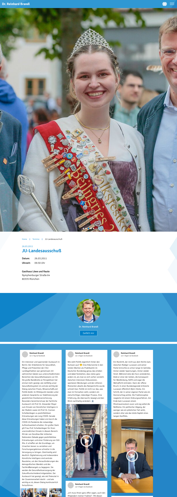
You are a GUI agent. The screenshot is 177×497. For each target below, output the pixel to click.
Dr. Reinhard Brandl (88, 326)
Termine (36, 239)
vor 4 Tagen (125, 356)
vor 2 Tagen (79, 356)
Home (24, 239)
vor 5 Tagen (79, 487)
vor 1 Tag (32, 356)
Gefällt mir (88, 333)
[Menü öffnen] (172, 4)
